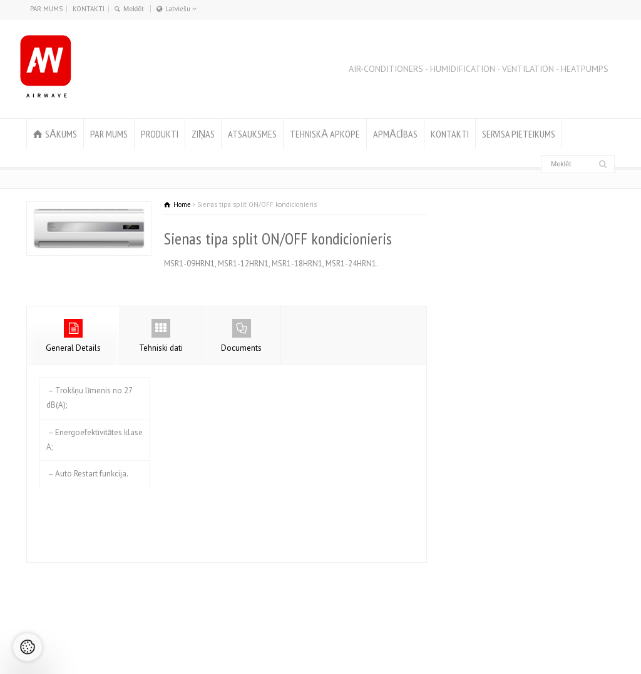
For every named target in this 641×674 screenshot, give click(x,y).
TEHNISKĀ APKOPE (325, 134)
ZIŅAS (203, 134)
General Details (73, 336)
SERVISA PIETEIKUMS (518, 134)
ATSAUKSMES (252, 134)
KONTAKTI (89, 8)
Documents (241, 336)
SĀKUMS (61, 134)
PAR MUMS (46, 8)
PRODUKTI (159, 134)
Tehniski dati (161, 336)
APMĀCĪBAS (395, 134)
